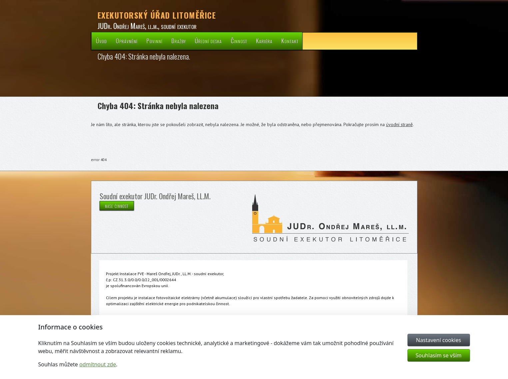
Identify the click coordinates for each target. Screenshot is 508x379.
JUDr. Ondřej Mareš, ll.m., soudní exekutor (147, 25)
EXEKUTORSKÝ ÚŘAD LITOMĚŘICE (157, 15)
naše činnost (117, 205)
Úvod (101, 41)
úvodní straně (399, 124)
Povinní (155, 41)
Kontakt (289, 41)
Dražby (179, 41)
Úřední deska (208, 41)
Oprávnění (127, 41)
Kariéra (264, 41)
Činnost (239, 41)
